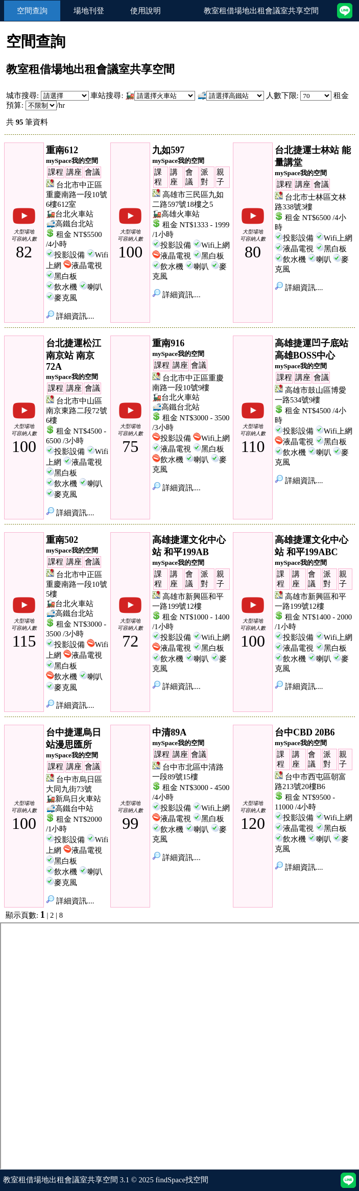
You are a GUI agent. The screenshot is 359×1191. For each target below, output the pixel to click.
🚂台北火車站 (69, 214)
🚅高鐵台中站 (69, 808)
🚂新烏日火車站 (73, 799)
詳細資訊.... (70, 316)
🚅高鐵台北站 (69, 224)
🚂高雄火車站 (176, 214)
